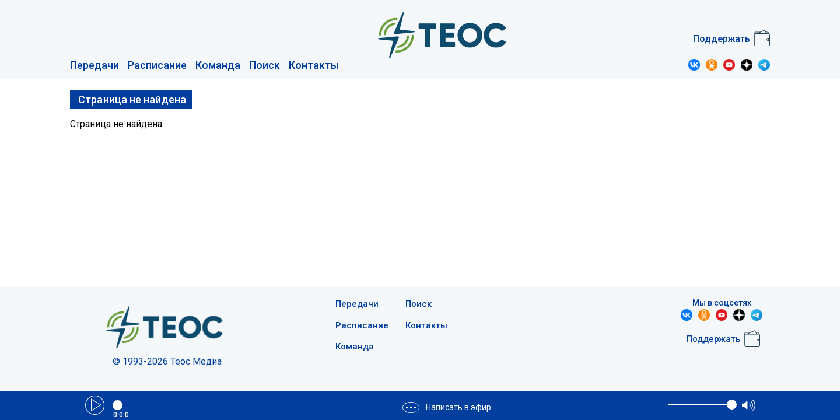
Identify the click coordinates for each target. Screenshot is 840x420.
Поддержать (721, 38)
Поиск (264, 65)
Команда (217, 65)
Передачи (94, 65)
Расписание (157, 65)
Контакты (314, 65)
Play (94, 405)
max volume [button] (748, 405)
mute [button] (658, 405)
